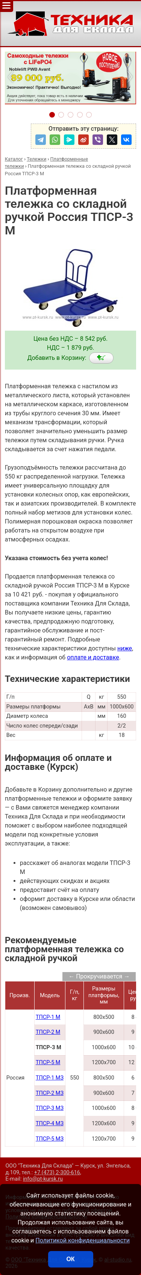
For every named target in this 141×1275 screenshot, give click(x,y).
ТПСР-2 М (48, 1032)
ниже (124, 648)
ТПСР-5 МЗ (50, 1139)
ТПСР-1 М (48, 1017)
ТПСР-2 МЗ (50, 1093)
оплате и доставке (93, 657)
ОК (70, 1259)
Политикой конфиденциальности (82, 1240)
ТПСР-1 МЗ (50, 1078)
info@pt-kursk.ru (43, 1179)
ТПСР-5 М (48, 1062)
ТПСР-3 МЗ (50, 1108)
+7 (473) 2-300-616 (57, 1172)
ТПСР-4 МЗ (50, 1123)
